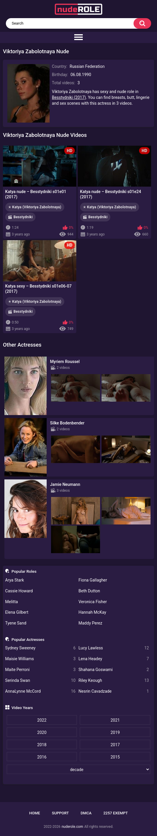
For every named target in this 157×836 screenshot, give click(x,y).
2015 (115, 757)
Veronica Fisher (93, 601)
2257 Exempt (115, 813)
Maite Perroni (40, 669)
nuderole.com (72, 827)
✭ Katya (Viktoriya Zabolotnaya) (34, 207)
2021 (115, 720)
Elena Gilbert (16, 612)
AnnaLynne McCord (40, 691)
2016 (41, 757)
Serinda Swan (40, 680)
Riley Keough (114, 680)
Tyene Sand (15, 623)
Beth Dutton (89, 591)
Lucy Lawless (114, 648)
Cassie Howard (19, 591)
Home (34, 813)
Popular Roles (23, 571)
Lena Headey (114, 658)
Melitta (11, 601)
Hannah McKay (92, 612)
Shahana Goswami (114, 669)
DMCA (86, 813)
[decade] (79, 769)
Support (60, 813)
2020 (41, 732)
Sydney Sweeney (40, 648)
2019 (115, 732)
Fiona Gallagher (93, 580)
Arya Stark (14, 580)
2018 (41, 744)
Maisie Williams (40, 658)
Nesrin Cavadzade (114, 691)
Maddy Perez (90, 623)
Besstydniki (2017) (69, 97)
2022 (41, 720)
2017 (115, 744)
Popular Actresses (27, 639)
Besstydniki (23, 217)
